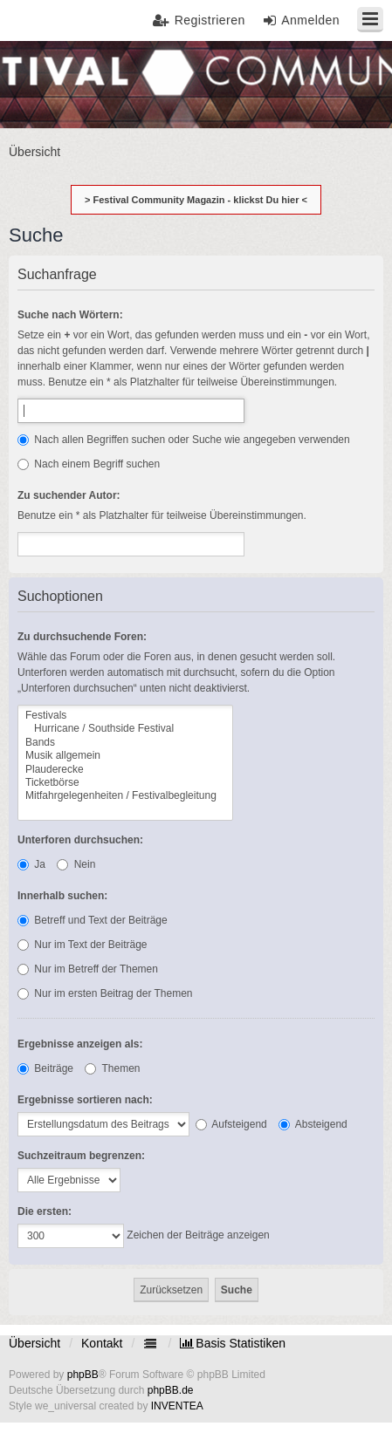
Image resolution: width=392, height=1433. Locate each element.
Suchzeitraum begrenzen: (81, 1156)
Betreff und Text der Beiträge (92, 920)
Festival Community (63, 83)
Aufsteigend (231, 1124)
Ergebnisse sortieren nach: (85, 1100)
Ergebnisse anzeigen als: (79, 1044)
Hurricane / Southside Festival (125, 728)
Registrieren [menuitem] (210, 20)
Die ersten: (44, 1211)
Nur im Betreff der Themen (87, 969)
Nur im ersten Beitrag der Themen (105, 993)
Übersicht (34, 1343)
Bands (125, 742)
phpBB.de (171, 1390)
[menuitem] (232, 1343)
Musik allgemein (125, 755)
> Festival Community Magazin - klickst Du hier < (196, 199)
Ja (31, 864)
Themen (112, 1068)
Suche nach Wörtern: (70, 315)
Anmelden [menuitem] (310, 20)
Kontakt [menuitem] (101, 1343)
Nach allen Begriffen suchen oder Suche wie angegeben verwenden (183, 439)
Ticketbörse (125, 782)
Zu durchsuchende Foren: (82, 637)
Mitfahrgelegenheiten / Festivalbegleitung (125, 795)
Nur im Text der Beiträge (82, 944)
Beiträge (45, 1068)
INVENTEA (177, 1406)
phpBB (83, 1374)
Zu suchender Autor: (68, 495)
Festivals (125, 715)
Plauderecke (125, 769)
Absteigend (313, 1124)
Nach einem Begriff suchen (88, 464)
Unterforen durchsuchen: (80, 840)
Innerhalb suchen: (62, 896)
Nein (76, 864)
